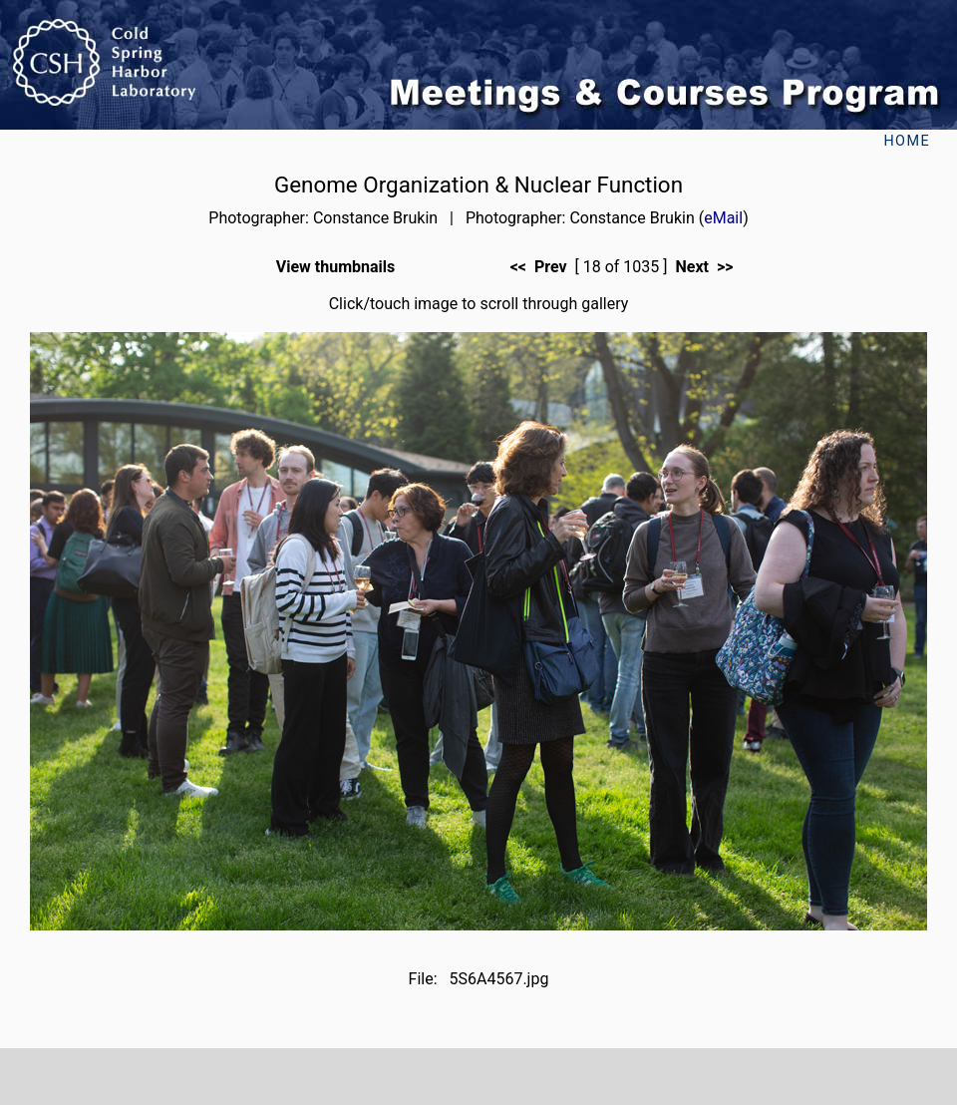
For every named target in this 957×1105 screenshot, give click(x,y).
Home (906, 141)
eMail (723, 217)
